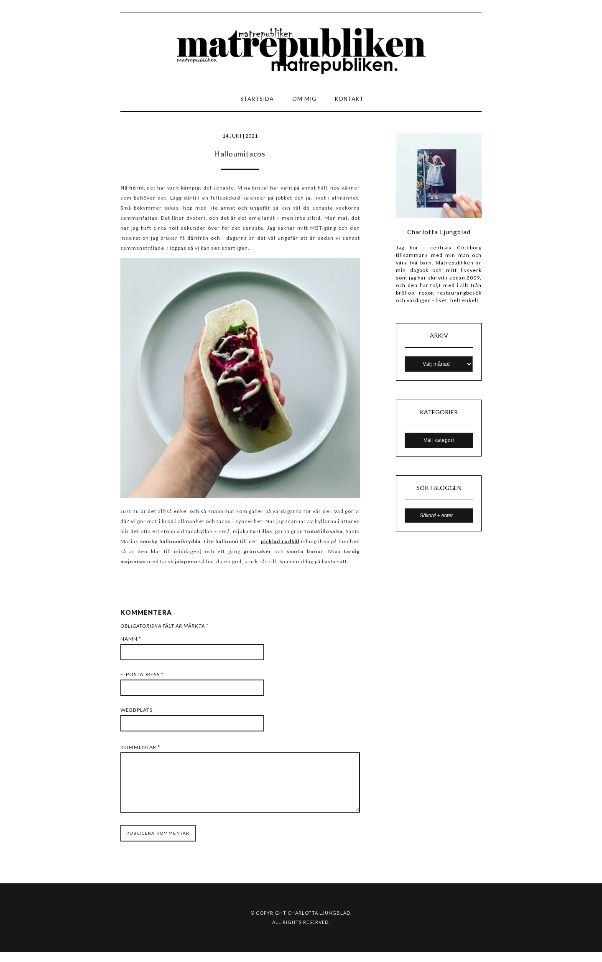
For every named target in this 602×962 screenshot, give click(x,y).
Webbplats (136, 710)
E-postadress (141, 674)
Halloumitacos (239, 153)
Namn (130, 639)
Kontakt (349, 98)
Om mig (304, 98)
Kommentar (140, 747)
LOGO (33, 101)
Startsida (257, 98)
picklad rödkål (280, 541)
